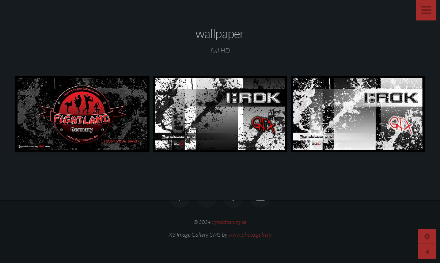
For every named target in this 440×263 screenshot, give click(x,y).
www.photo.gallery (250, 234)
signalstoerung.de (229, 222)
